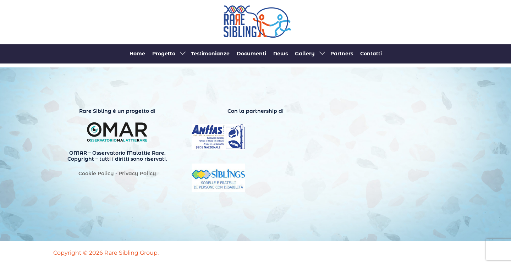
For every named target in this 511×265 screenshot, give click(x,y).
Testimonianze (210, 53)
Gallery (305, 53)
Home (137, 53)
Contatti (371, 53)
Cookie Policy (96, 173)
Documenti (251, 53)
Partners (341, 53)
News (280, 53)
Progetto (163, 53)
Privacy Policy (137, 173)
